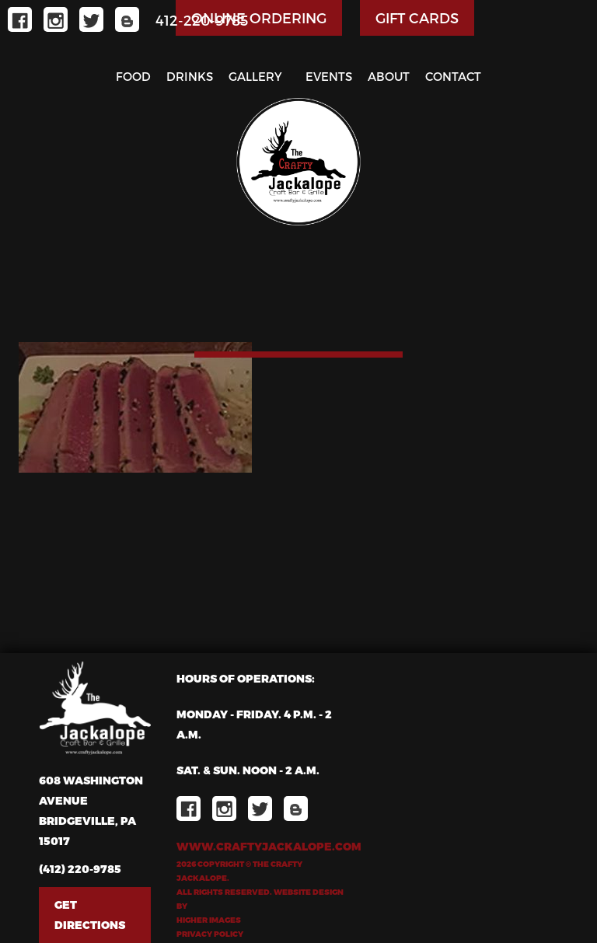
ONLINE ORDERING (258, 17)
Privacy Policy (209, 933)
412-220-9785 (201, 20)
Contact (453, 76)
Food (133, 76)
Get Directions (89, 914)
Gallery (255, 76)
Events (328, 76)
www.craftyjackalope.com (260, 846)
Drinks (189, 76)
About (389, 76)
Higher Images (208, 919)
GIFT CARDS (417, 17)
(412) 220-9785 (80, 868)
